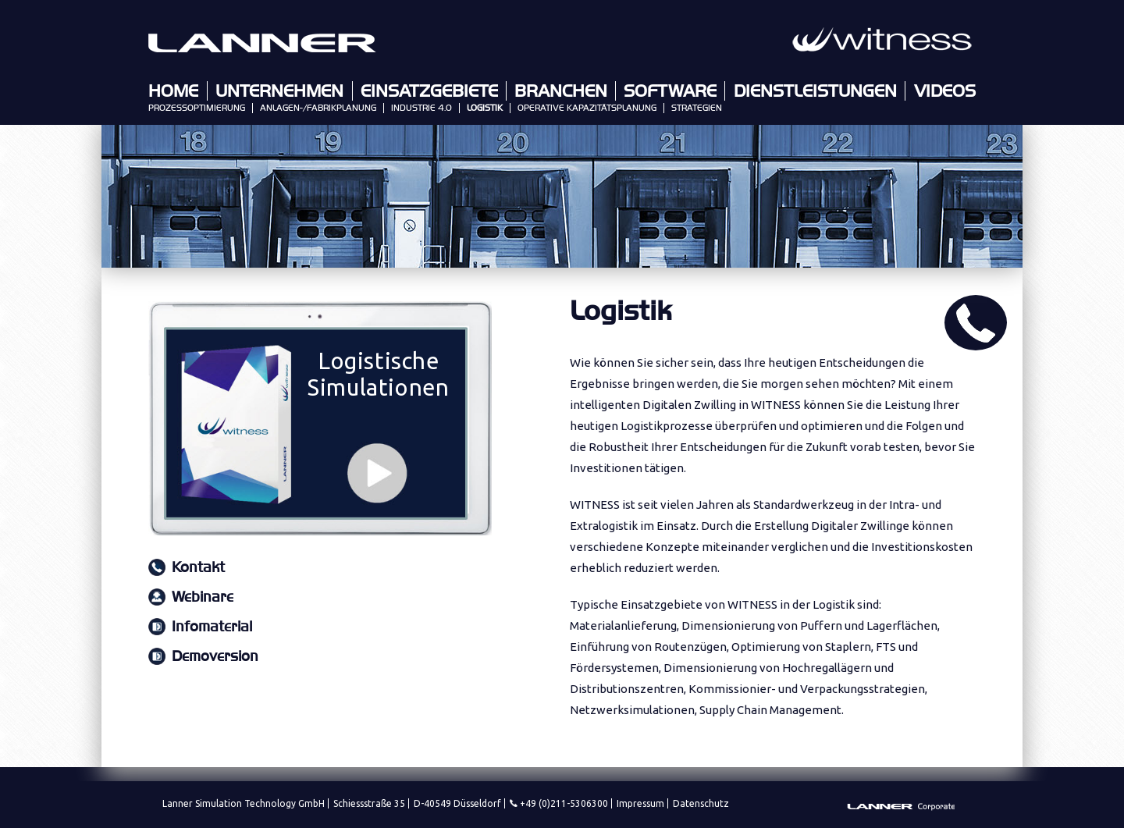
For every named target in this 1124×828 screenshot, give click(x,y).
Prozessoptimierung (196, 108)
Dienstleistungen (815, 91)
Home (173, 91)
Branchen (560, 91)
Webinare (202, 597)
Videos (945, 91)
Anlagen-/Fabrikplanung (318, 108)
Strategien (696, 108)
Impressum (640, 803)
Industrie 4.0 (421, 108)
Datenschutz (701, 803)
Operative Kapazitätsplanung (587, 108)
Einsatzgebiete (429, 91)
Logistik (485, 108)
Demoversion (215, 656)
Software (670, 91)
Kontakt (198, 567)
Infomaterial (212, 627)
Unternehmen (279, 91)
